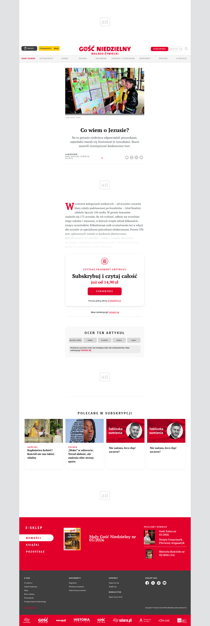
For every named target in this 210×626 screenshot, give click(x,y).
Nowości (32, 537)
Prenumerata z (49, 48)
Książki (32, 544)
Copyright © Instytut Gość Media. (156, 608)
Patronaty (145, 58)
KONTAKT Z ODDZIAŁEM (123, 58)
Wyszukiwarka (186, 48)
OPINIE (64, 58)
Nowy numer (28, 58)
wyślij (141, 156)
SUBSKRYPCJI (114, 300)
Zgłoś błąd (30, 608)
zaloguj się (176, 49)
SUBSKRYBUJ (159, 49)
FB (132, 156)
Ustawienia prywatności (77, 590)
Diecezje (163, 58)
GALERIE (83, 58)
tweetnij (137, 156)
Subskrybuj (104, 291)
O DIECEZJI (181, 58)
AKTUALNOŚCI (46, 58)
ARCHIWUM (101, 58)
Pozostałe (32, 551)
